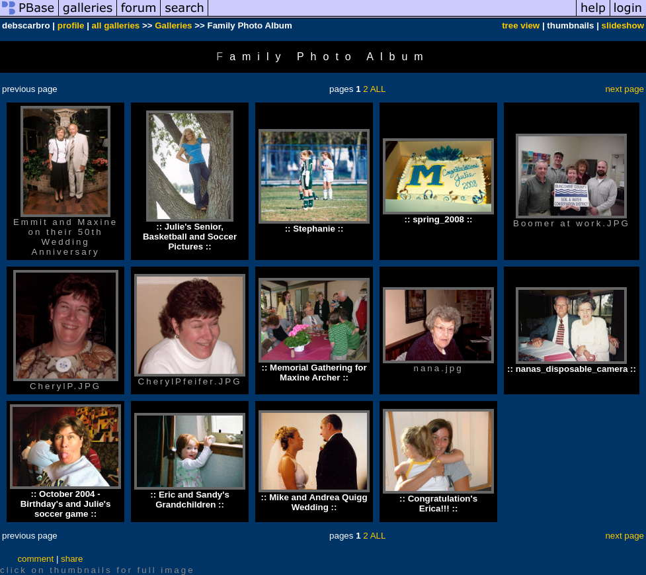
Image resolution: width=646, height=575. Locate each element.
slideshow (623, 25)
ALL (378, 89)
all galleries (116, 25)
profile (71, 25)
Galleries (173, 25)
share (72, 559)
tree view (521, 25)
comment (35, 559)
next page (624, 89)
